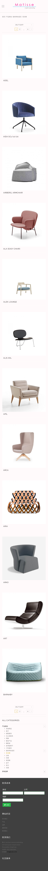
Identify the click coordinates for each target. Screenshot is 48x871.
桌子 (7, 763)
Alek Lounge (10, 302)
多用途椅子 (9, 746)
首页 (3, 17)
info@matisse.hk (12, 852)
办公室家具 (9, 736)
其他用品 (9, 728)
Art (5, 638)
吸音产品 (9, 741)
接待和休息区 (17, 17)
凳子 (7, 731)
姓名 (5, 789)
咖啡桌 (8, 743)
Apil (5, 414)
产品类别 (9, 17)
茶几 (7, 765)
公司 (26, 789)
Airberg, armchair (13, 193)
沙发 (7, 755)
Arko (6, 582)
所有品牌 (5, 771)
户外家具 (9, 748)
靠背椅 (8, 760)
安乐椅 (8, 753)
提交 (6, 805)
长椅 (7, 758)
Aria (5, 526)
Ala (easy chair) (11, 249)
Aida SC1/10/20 (10, 137)
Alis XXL (7, 358)
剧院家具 (9, 733)
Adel (5, 80)
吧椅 (7, 738)
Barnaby (8, 695)
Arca (6, 470)
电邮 (5, 796)
